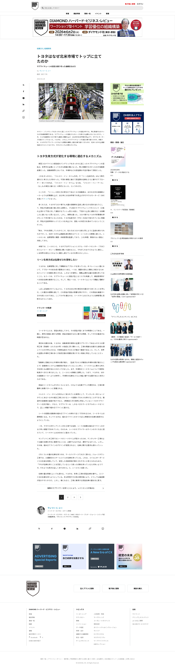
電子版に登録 (130, 4)
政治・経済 (79, 640)
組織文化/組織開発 (44, 51)
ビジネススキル (99, 637)
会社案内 (100, 662)
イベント (98, 15)
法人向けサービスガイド (140, 627)
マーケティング (99, 620)
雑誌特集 (77, 15)
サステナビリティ (99, 640)
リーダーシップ (42, 314)
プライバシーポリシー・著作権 (58, 662)
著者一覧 (87, 15)
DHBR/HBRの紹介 (35, 644)
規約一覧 (43, 662)
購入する (115, 183)
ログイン (140, 4)
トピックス (80, 612)
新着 (67, 15)
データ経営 (79, 630)
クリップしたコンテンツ (140, 620)
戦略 (77, 623)
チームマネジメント (82, 644)
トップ (46, 201)
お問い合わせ (130, 662)
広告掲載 (121, 662)
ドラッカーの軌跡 (44, 310)
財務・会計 (79, 634)
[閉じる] (171, 12)
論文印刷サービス (35, 637)
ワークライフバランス (101, 644)
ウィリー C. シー (45, 73)
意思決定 (97, 627)
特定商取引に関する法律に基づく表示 (82, 662)
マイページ (136, 617)
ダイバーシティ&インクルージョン (105, 630)
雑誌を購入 (138, 591)
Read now (41, 318)
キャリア (97, 634)
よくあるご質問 (137, 623)
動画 (30, 627)
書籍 (107, 15)
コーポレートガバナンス (102, 623)
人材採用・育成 (99, 617)
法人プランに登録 (87, 591)
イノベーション (81, 627)
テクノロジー (80, 620)
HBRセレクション (99, 647)
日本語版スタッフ (110, 662)
